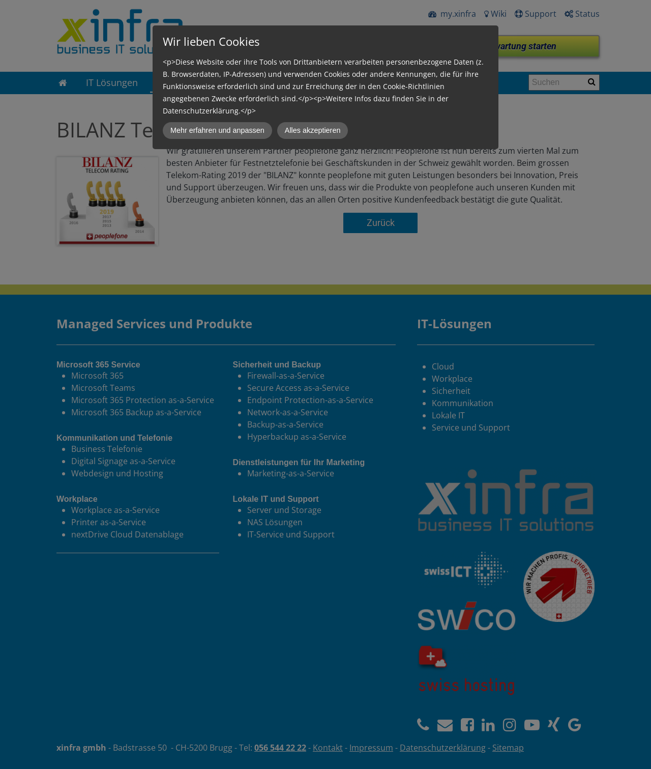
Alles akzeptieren (313, 130)
